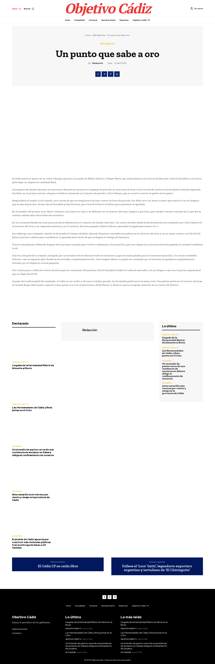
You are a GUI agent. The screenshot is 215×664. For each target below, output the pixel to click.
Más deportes (99, 35)
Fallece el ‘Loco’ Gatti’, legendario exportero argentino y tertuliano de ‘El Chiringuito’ (157, 568)
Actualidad (17, 446)
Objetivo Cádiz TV (20, 362)
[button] (29, 9)
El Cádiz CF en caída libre (58, 566)
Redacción (97, 63)
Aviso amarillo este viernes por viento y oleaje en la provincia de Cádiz (31, 497)
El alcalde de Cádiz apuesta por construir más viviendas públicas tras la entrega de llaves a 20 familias (31, 543)
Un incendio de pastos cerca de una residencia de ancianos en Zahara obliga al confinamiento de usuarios (33, 452)
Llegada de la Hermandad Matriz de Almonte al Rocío (33, 367)
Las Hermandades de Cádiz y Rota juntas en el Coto (32, 409)
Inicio (88, 35)
